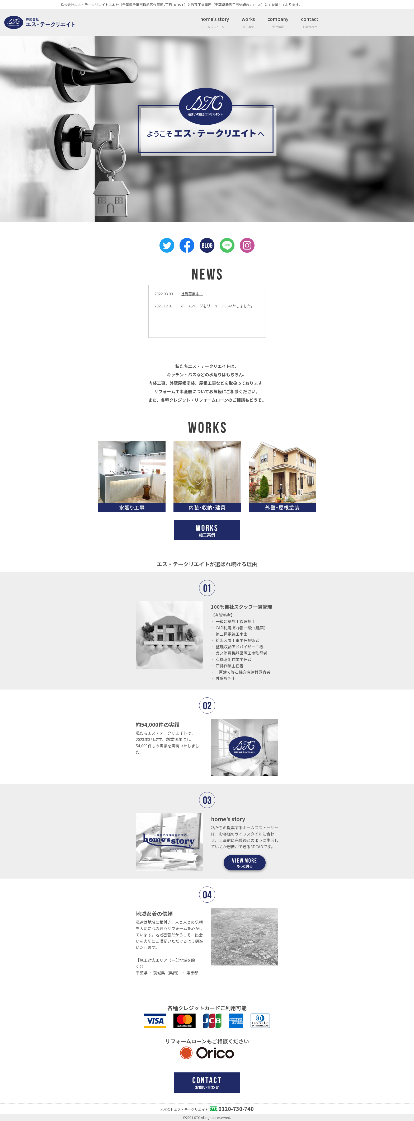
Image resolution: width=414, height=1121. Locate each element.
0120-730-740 (236, 1109)
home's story (214, 22)
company (277, 22)
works (248, 22)
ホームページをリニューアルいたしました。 (218, 305)
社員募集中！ (192, 293)
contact (309, 22)
